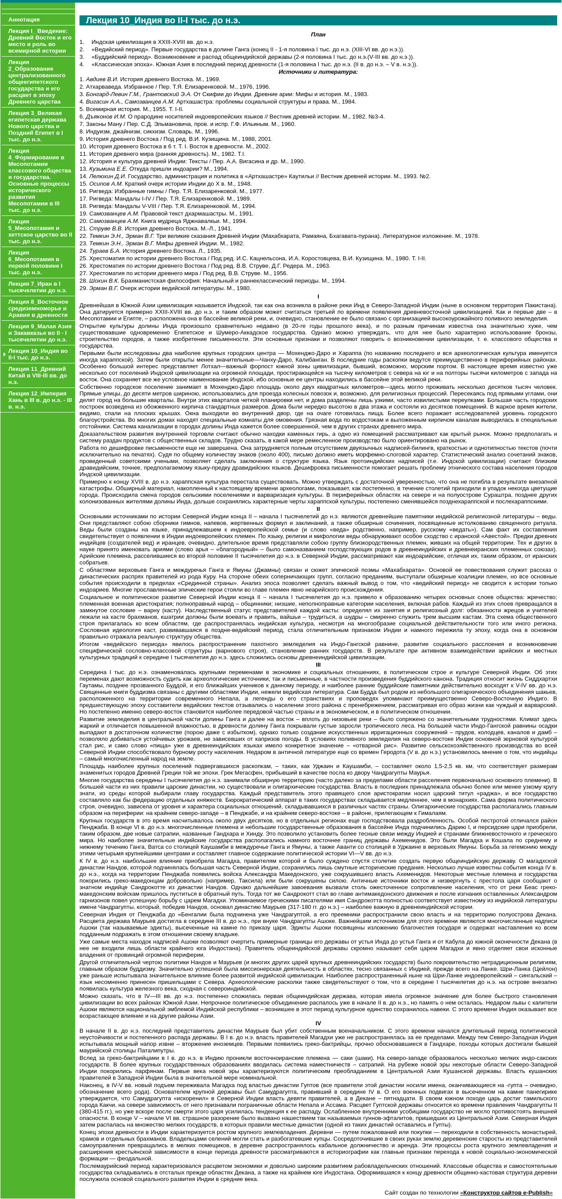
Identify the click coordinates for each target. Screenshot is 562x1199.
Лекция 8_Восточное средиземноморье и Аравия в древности (38, 308)
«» (506, 1192)
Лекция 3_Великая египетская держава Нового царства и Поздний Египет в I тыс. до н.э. (37, 126)
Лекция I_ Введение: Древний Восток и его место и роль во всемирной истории (40, 41)
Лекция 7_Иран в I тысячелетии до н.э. (37, 287)
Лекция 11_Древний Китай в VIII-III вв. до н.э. (37, 375)
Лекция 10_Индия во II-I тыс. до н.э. (38, 354)
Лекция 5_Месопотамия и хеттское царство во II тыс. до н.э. (40, 231)
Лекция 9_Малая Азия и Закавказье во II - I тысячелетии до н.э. (40, 333)
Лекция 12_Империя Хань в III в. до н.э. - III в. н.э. (40, 400)
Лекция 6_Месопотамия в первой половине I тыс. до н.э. (35, 262)
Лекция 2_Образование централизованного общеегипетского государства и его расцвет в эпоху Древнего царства (36, 82)
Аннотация (24, 19)
